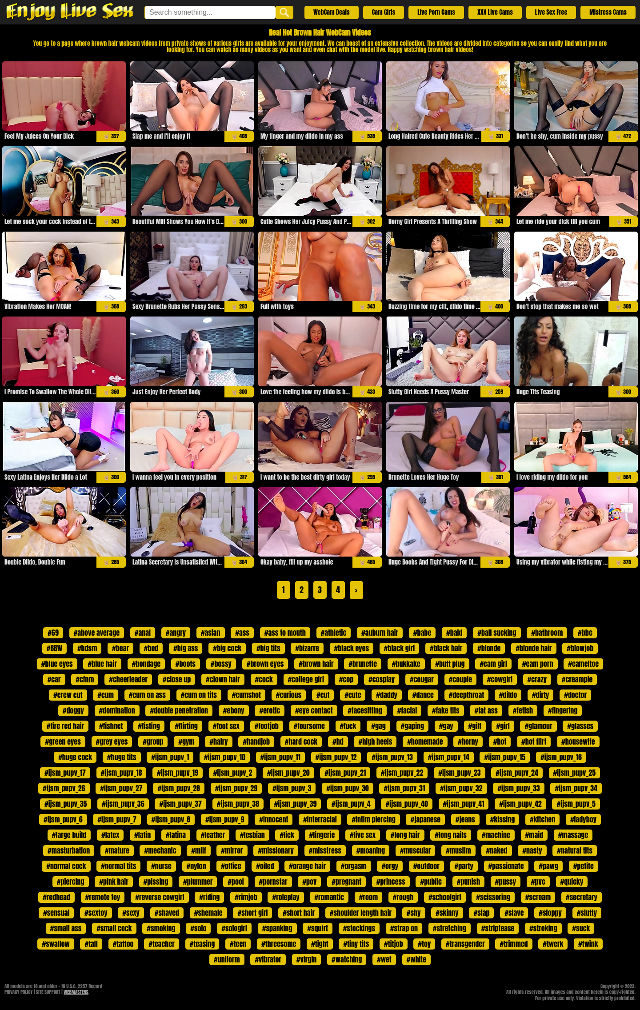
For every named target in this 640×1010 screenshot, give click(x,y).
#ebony (233, 710)
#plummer (197, 881)
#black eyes (351, 648)
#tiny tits (356, 943)
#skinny (447, 912)
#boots (186, 663)
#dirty (540, 694)
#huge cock (75, 757)
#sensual (56, 912)
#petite (583, 866)
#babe (422, 632)
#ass (242, 632)
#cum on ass (147, 694)
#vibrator (268, 959)
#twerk (553, 943)
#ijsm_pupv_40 (406, 803)
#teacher (161, 943)
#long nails (451, 835)
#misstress (325, 850)
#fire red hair (65, 726)
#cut (322, 694)
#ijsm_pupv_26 (64, 788)
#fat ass (486, 710)
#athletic (334, 632)
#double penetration (179, 710)
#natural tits (574, 850)
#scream (538, 897)
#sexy (131, 912)
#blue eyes (57, 663)
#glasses (580, 726)
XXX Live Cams (495, 12)
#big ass (185, 648)
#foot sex (226, 726)
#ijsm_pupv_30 (347, 788)
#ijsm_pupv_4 (351, 803)
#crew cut (68, 694)
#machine (496, 835)
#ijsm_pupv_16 (561, 757)
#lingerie (322, 835)
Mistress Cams (608, 12)
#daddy (386, 694)
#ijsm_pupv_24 (517, 772)
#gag (378, 726)
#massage (573, 835)
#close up (177, 679)
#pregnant (346, 881)
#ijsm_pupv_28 (178, 788)
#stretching (449, 928)
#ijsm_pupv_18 (121, 772)
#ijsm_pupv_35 (65, 803)
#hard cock (301, 741)
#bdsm (87, 648)
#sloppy (550, 912)
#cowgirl (499, 679)
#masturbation (69, 850)
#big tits (268, 648)
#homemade (425, 741)
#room (368, 897)
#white (417, 959)
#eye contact (314, 710)
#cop (346, 679)
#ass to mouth (285, 632)
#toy (424, 943)
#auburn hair (379, 632)
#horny (468, 741)
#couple (460, 679)
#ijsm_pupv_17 (65, 772)
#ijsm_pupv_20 (288, 772)
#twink (588, 943)
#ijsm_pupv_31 (404, 788)
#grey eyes (112, 741)
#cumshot (246, 694)
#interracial (320, 819)
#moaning (370, 850)
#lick (287, 835)
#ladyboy (583, 819)
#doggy (73, 710)
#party (464, 866)
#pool (236, 881)
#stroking (543, 928)
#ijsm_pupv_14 (448, 757)
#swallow (55, 943)
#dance (423, 694)
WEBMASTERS (76, 992)
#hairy (218, 741)
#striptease (498, 928)
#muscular (415, 850)
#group (153, 741)
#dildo (508, 694)
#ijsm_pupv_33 (518, 788)
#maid (534, 835)
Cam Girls (383, 12)
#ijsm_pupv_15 (504, 757)
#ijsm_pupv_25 (574, 772)
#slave (514, 912)
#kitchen (542, 819)
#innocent (273, 819)
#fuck (348, 726)
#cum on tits (199, 694)
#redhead (56, 897)
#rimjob (246, 897)
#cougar (422, 679)
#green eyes (62, 741)
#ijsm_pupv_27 (121, 788)
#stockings (359, 928)
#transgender (465, 943)
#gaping (412, 726)
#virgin (306, 959)
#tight (319, 943)
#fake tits (446, 710)
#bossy (221, 663)
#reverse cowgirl (159, 897)
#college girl (306, 679)
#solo (198, 928)
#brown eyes (265, 663)
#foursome (309, 726)
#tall (90, 943)
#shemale (208, 912)
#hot (500, 741)
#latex (110, 835)
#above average (97, 632)
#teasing (202, 943)
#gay (446, 726)
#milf (198, 850)
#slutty (587, 912)
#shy (414, 912)
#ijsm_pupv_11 (280, 757)
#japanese (425, 819)
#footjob (267, 726)
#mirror (232, 850)
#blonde (488, 648)
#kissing (502, 819)
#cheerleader (128, 679)
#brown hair (316, 663)
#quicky (572, 881)
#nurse (161, 866)
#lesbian (252, 835)
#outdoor (426, 866)
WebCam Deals (331, 12)
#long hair (405, 835)
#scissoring (493, 897)
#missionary (275, 850)
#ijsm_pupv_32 (461, 788)
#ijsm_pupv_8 (171, 819)
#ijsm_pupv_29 (236, 788)
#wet (384, 959)
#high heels (375, 741)
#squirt (317, 928)
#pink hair (113, 881)
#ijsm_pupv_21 (345, 772)
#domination (117, 710)
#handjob (256, 741)
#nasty (532, 850)
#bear (120, 648)
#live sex (363, 835)
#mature (117, 850)
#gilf (474, 726)
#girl (502, 726)
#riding (209, 897)
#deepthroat (466, 694)
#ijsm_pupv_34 (576, 788)
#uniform (227, 959)
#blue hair (102, 663)
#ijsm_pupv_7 (116, 819)
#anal (143, 632)
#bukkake (406, 663)
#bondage (146, 663)
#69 (53, 632)
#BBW (54, 648)
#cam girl (493, 663)
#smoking (161, 928)
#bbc (585, 632)
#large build (69, 835)
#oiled (265, 866)
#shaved (167, 912)
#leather (213, 835)
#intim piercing (373, 819)
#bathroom (547, 632)
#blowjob (580, 648)
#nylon (196, 866)
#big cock (227, 648)
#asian (210, 632)
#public (431, 881)
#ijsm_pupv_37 (180, 803)
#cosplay (381, 679)
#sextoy (95, 912)
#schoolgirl (444, 897)
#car (54, 679)
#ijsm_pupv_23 (459, 772)
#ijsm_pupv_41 (463, 803)
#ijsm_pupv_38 (238, 803)
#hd (338, 741)
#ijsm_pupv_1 (170, 757)
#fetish (523, 710)
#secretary (581, 897)
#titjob (393, 943)
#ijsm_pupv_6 (63, 819)
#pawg (548, 866)
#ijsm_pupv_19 (177, 772)
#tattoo (123, 943)
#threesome (278, 943)
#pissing (156, 881)
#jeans (465, 819)
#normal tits (118, 866)
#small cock (114, 928)
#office (231, 866)
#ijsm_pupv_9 (224, 819)
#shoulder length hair (361, 912)
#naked (496, 850)
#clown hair (223, 679)
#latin (142, 835)
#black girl (399, 648)
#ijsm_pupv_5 (576, 803)
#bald (454, 632)
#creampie (577, 679)
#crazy (537, 679)
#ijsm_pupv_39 (295, 803)
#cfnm (85, 679)
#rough (403, 897)
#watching (347, 959)
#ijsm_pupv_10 (224, 757)
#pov (309, 881)
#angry (176, 632)
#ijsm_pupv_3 (292, 788)
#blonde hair (534, 648)
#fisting (149, 726)
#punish (468, 881)
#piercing (70, 881)
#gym (186, 741)
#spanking (277, 928)
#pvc (538, 881)
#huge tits (121, 757)
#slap (481, 912)
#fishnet (111, 726)
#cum (105, 694)
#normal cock (66, 866)
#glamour (538, 726)
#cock (264, 679)
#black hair (446, 648)
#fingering (562, 710)
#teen (238, 943)
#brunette (362, 663)
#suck (581, 928)
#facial (407, 710)
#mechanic (160, 850)
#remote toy (102, 897)
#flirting (186, 726)
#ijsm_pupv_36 (123, 803)
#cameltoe (583, 663)
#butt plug (449, 663)
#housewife (578, 741)
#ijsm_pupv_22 (402, 772)
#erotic (269, 710)
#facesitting (365, 710)
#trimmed (514, 943)
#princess (390, 881)
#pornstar (273, 881)
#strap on (404, 928)
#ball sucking (496, 632)
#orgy (389, 866)
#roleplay (285, 897)
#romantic (329, 897)
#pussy (505, 881)
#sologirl (234, 928)
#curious (289, 694)
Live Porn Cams (436, 12)
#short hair (299, 912)
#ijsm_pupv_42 (520, 803)
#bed (151, 648)
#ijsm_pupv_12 (336, 757)
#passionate (506, 866)
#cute (352, 694)
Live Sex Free (551, 12)
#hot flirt (533, 741)
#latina (176, 835)
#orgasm (354, 866)
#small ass (66, 928)
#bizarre (307, 648)
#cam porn (537, 663)
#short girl (252, 912)
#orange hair (307, 866)
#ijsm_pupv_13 (392, 757)
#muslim (458, 850)
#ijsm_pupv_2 (232, 772)
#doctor (575, 694)
